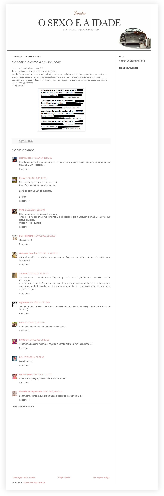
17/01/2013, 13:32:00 (38, 273)
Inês (21, 357)
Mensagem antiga (101, 477)
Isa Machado (25, 374)
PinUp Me (24, 340)
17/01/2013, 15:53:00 (39, 340)
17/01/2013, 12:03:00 (45, 236)
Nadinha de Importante (30, 391)
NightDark (24, 302)
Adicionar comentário (23, 406)
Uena (21, 210)
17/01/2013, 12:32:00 (48, 253)
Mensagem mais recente (24, 477)
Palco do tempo (27, 236)
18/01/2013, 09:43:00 (52, 391)
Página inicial (64, 477)
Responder (24, 169)
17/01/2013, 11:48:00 (36, 178)
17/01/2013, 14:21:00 (40, 302)
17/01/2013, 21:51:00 (34, 357)
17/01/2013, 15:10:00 (35, 322)
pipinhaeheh (25, 158)
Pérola (22, 178)
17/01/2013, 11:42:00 (42, 158)
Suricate (23, 273)
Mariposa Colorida (28, 253)
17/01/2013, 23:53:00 (42, 374)
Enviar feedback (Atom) (34, 482)
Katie (21, 322)
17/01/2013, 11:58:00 (35, 210)
